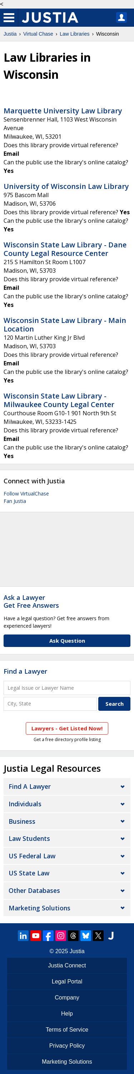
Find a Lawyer (25, 671)
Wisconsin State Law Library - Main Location (65, 324)
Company (67, 998)
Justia (10, 34)
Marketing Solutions (39, 908)
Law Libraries (74, 34)
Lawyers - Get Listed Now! (67, 728)
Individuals (25, 804)
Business (22, 821)
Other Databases (34, 890)
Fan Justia (15, 501)
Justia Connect (67, 965)
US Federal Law (32, 856)
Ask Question (67, 640)
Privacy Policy (67, 1046)
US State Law (29, 873)
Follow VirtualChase (26, 493)
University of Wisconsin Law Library (66, 186)
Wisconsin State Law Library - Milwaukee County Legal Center (59, 400)
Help (67, 1014)
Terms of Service (67, 1030)
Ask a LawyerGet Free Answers (31, 601)
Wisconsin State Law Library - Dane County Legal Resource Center (65, 249)
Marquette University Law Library (63, 110)
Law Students (29, 838)
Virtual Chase (38, 34)
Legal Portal (67, 981)
